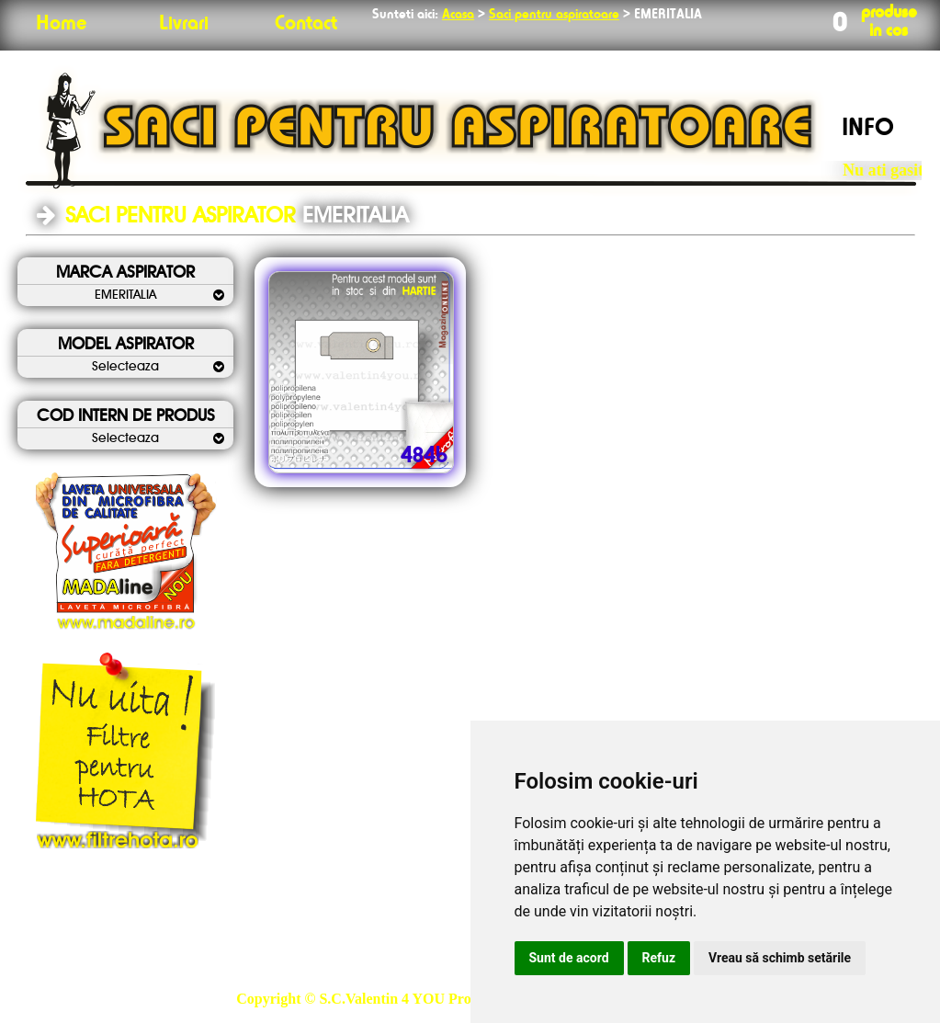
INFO (868, 129)
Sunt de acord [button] (569, 957)
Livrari (184, 24)
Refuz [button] (659, 957)
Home (61, 24)
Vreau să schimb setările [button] (779, 957)
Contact (306, 24)
